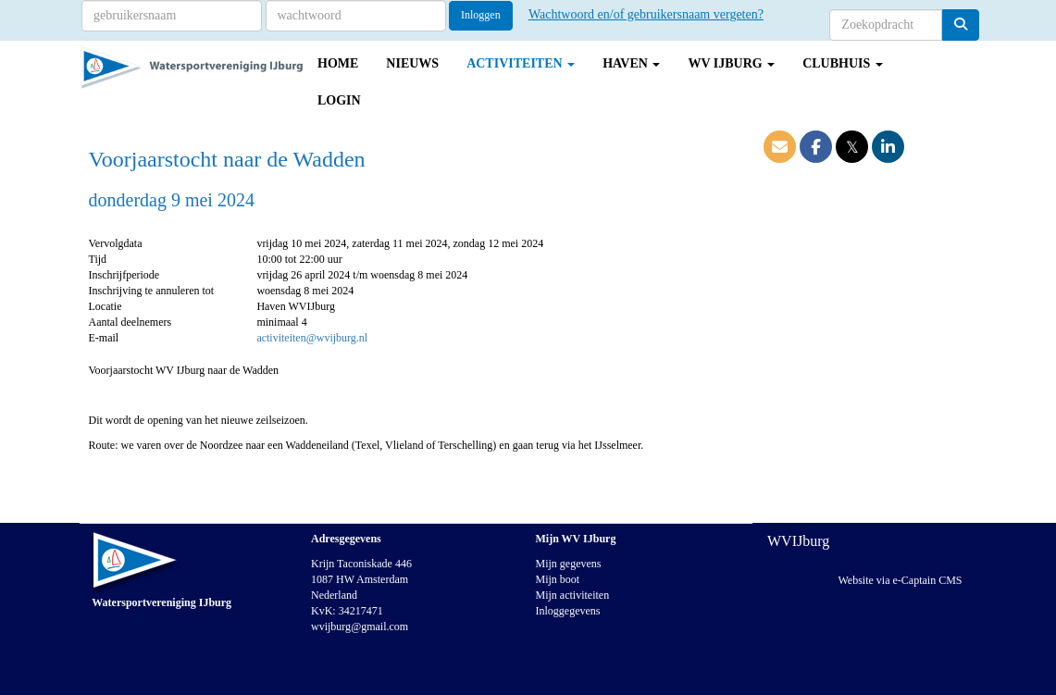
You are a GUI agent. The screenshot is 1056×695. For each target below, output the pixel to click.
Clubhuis (842, 63)
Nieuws (412, 63)
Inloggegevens (568, 610)
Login (339, 100)
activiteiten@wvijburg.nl (311, 337)
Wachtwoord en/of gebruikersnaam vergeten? (646, 14)
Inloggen (481, 14)
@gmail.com (359, 626)
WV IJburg (731, 63)
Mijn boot (558, 579)
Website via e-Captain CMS (900, 580)
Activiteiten (520, 63)
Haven (631, 63)
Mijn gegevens (569, 563)
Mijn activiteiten (573, 595)
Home (337, 63)
